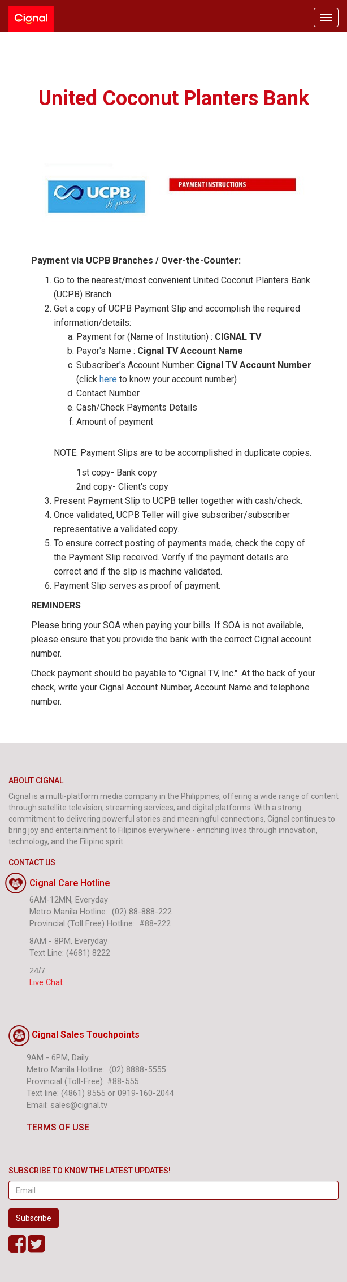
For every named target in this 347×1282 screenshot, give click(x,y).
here (108, 379)
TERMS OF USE (48, 1127)
